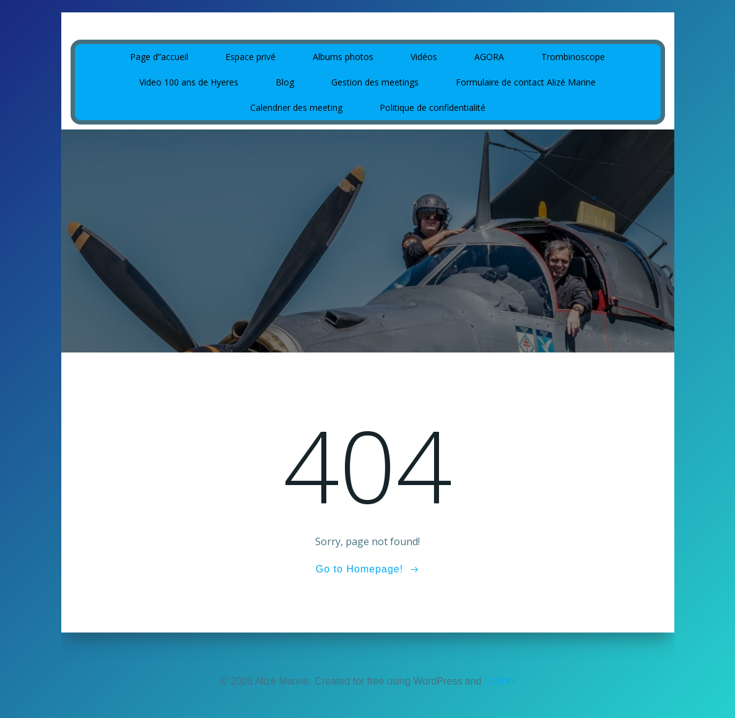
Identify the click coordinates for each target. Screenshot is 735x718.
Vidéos (424, 57)
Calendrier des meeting (296, 107)
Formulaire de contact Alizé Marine (526, 82)
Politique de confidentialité (432, 107)
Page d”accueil (159, 57)
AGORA (489, 57)
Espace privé (250, 57)
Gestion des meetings (375, 82)
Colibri (499, 681)
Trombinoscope (573, 57)
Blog (285, 82)
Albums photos (343, 57)
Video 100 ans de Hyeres (188, 82)
